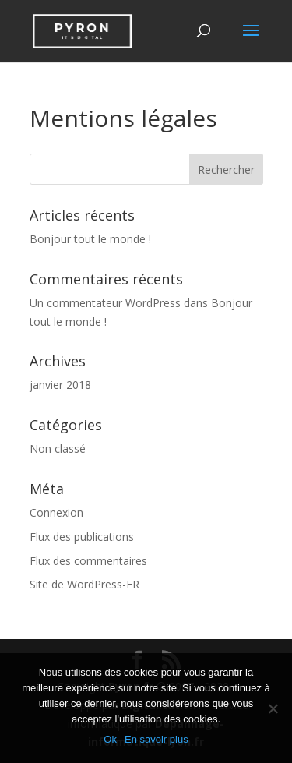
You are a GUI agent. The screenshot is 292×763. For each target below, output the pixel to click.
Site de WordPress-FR (84, 584)
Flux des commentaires (88, 560)
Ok (110, 739)
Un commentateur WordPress (105, 302)
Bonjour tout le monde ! (90, 238)
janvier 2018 (60, 384)
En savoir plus (156, 739)
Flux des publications (82, 536)
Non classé (58, 448)
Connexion (56, 512)
